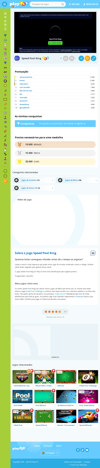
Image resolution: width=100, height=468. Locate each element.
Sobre (59, 445)
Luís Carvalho (25, 87)
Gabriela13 (24, 84)
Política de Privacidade (72, 462)
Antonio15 (23, 101)
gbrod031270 (24, 108)
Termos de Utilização (78, 465)
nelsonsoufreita (26, 77)
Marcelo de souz (26, 91)
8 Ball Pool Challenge (34, 291)
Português (48, 453)
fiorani (22, 80)
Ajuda (37, 445)
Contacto (48, 445)
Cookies (87, 462)
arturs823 (23, 98)
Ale (21, 94)
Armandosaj (24, 104)
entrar (74, 4)
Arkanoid (79, 296)
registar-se (91, 4)
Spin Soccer (60, 294)
